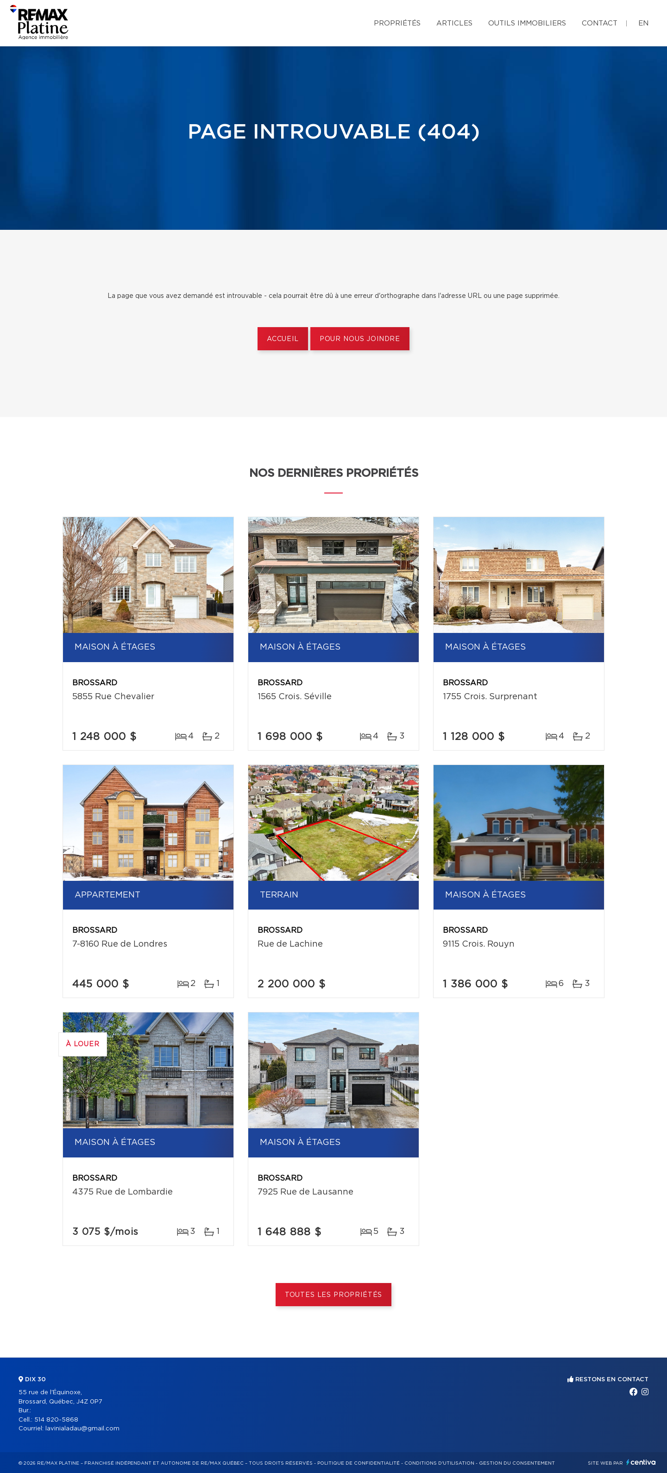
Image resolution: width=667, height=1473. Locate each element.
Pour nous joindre (360, 339)
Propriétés (397, 23)
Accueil (283, 339)
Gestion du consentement (517, 1463)
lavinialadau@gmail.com (82, 1429)
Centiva (641, 1462)
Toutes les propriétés (334, 1295)
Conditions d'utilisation (439, 1463)
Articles (454, 23)
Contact (599, 23)
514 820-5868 (56, 1420)
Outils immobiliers (527, 23)
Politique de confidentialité (358, 1463)
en (643, 23)
